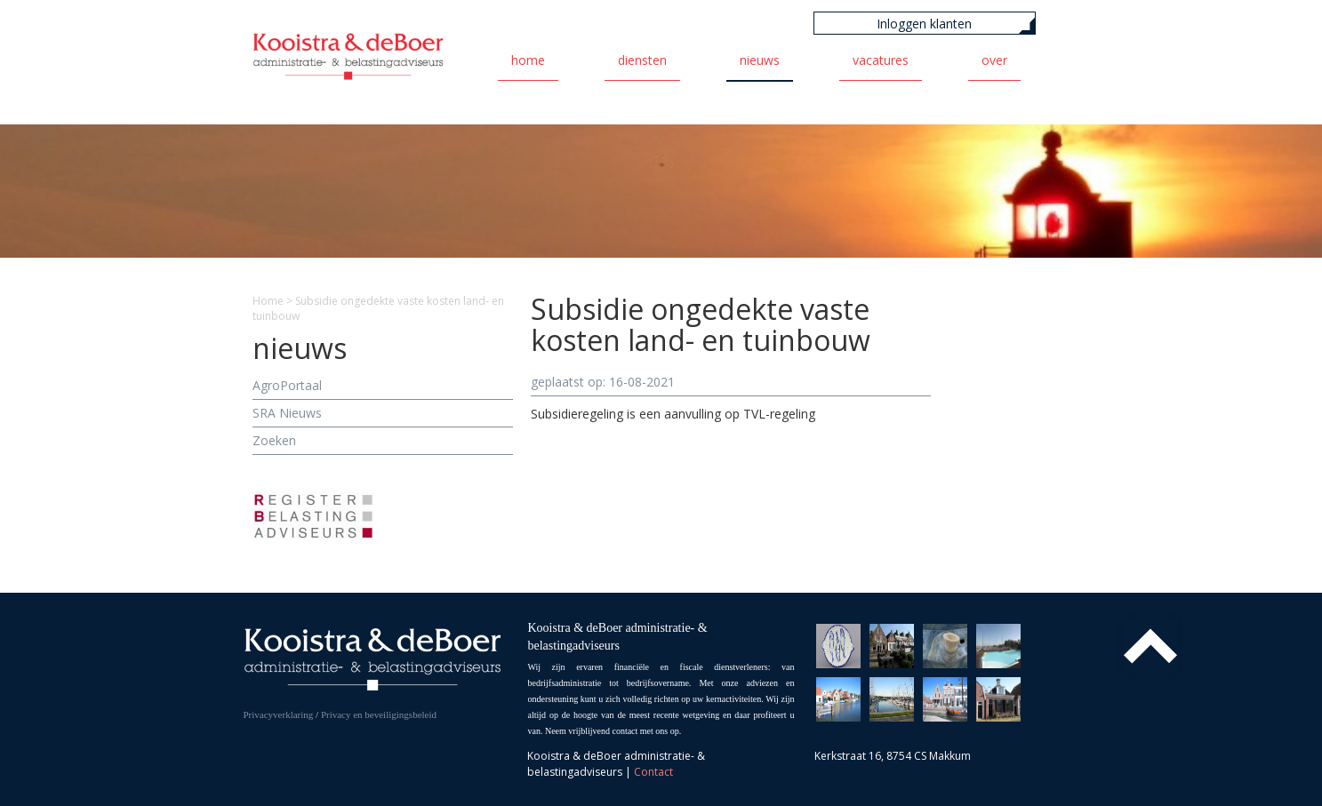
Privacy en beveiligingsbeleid (379, 714)
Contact (653, 771)
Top (1150, 646)
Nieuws (760, 60)
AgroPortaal (287, 385)
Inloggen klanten (924, 23)
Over (994, 60)
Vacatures (881, 60)
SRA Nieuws (287, 412)
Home (528, 60)
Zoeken (274, 440)
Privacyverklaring (279, 714)
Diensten (642, 60)
